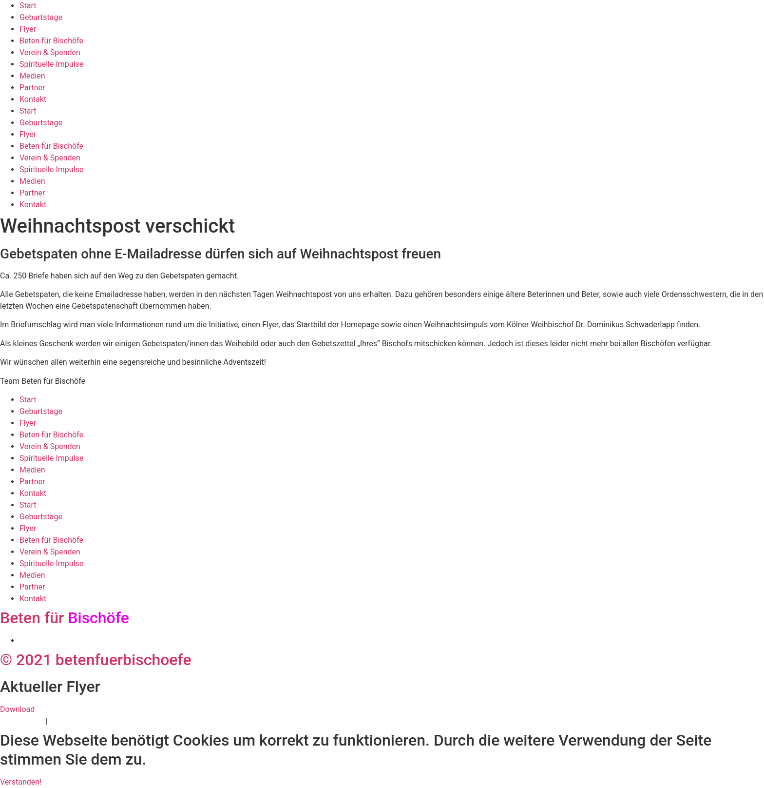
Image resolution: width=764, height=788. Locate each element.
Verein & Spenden (49, 52)
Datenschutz (21, 721)
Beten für (64, 618)
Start (27, 5)
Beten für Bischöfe (51, 40)
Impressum (69, 721)
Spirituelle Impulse (51, 64)
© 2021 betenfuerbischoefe (95, 659)
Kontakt (32, 99)
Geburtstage (40, 17)
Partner (32, 87)
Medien (32, 75)
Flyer (27, 29)
